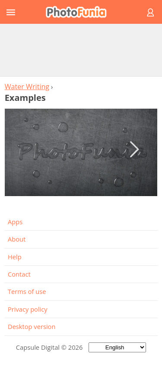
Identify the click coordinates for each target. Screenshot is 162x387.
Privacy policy (28, 309)
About (16, 239)
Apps (15, 221)
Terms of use (27, 291)
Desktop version (31, 326)
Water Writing (27, 86)
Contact (19, 274)
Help (15, 256)
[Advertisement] (81, 49)
